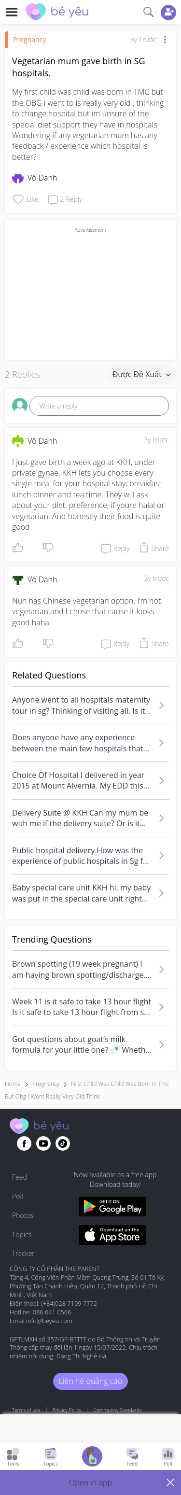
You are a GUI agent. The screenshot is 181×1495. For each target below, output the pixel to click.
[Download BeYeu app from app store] (112, 1236)
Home (13, 1084)
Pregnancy (29, 39)
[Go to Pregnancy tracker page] (92, 1457)
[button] (90, 1482)
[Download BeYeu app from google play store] (112, 1208)
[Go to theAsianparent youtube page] (43, 1143)
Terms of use (26, 1410)
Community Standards (118, 1410)
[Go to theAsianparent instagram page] (63, 1143)
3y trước (156, 439)
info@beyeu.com (49, 1320)
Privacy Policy (67, 1410)
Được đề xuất (141, 374)
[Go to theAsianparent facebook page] (24, 1143)
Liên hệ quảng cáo (90, 1381)
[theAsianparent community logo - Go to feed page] (57, 13)
